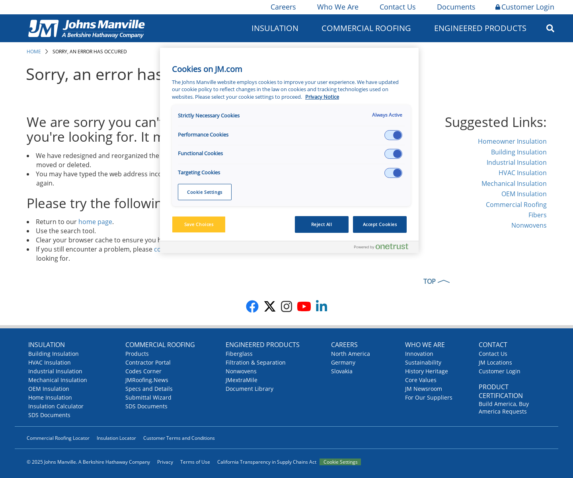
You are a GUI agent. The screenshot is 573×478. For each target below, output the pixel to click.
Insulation (274, 28)
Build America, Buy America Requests (504, 407)
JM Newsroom (423, 388)
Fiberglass (239, 353)
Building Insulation (519, 152)
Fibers (537, 215)
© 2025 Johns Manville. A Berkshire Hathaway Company (88, 461)
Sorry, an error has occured (90, 51)
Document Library (249, 388)
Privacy (165, 461)
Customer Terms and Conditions (179, 438)
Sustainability (423, 362)
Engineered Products (480, 28)
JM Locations (495, 362)
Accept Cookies (380, 224)
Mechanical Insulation (514, 183)
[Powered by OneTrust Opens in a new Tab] (384, 248)
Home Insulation (50, 397)
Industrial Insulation (517, 162)
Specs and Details (149, 388)
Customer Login (524, 7)
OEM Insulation (524, 193)
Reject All (321, 224)
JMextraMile (241, 380)
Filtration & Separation (256, 362)
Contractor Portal (148, 362)
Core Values (421, 380)
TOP (429, 281)
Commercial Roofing (366, 28)
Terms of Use (195, 461)
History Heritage (426, 371)
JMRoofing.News (146, 380)
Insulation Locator (116, 438)
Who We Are (337, 7)
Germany (343, 362)
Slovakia (342, 371)
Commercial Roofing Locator (58, 438)
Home (34, 51)
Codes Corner (143, 371)
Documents (456, 7)
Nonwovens (529, 225)
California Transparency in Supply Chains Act (266, 461)
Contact (493, 344)
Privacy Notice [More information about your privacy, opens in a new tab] (322, 97)
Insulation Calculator (56, 406)
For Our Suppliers (428, 397)
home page (95, 221)
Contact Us (397, 7)
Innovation (419, 353)
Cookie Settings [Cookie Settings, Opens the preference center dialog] (204, 192)
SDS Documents (49, 415)
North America (350, 353)
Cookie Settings (341, 461)
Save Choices (199, 224)
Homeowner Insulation (512, 141)
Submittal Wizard (148, 397)
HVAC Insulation (523, 172)
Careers (282, 7)
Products (137, 353)
